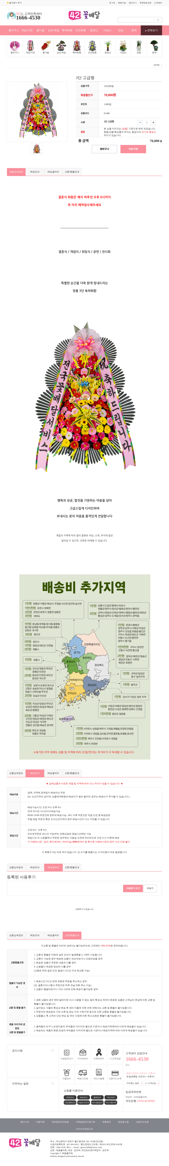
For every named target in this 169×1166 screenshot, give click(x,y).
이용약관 (40, 1122)
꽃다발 (40, 30)
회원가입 (122, 3)
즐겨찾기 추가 (14, 3)
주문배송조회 (145, 3)
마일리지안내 (83, 1102)
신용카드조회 (142, 1122)
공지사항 (17, 1050)
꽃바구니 (13, 30)
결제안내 (97, 1097)
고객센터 (158, 3)
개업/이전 (27, 30)
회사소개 (24, 1122)
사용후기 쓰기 (133, 888)
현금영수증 (123, 1122)
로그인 (112, 3)
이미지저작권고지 (84, 1129)
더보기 (150, 888)
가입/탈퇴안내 (70, 1102)
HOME (157, 65)
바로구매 (133, 149)
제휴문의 (106, 1122)
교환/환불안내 (72, 172)
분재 (134, 30)
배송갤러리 (53, 172)
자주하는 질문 (20, 1083)
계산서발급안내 (97, 1102)
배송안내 (34, 172)
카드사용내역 (110, 1102)
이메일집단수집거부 (85, 1122)
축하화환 (67, 30)
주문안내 (70, 1097)
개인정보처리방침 (60, 1122)
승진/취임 (53, 30)
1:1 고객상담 (152, 1083)
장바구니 (133, 3)
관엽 (120, 30)
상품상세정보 (16, 172)
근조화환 (80, 30)
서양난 (107, 30)
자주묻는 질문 (134, 1083)
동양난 (94, 30)
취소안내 (111, 1097)
